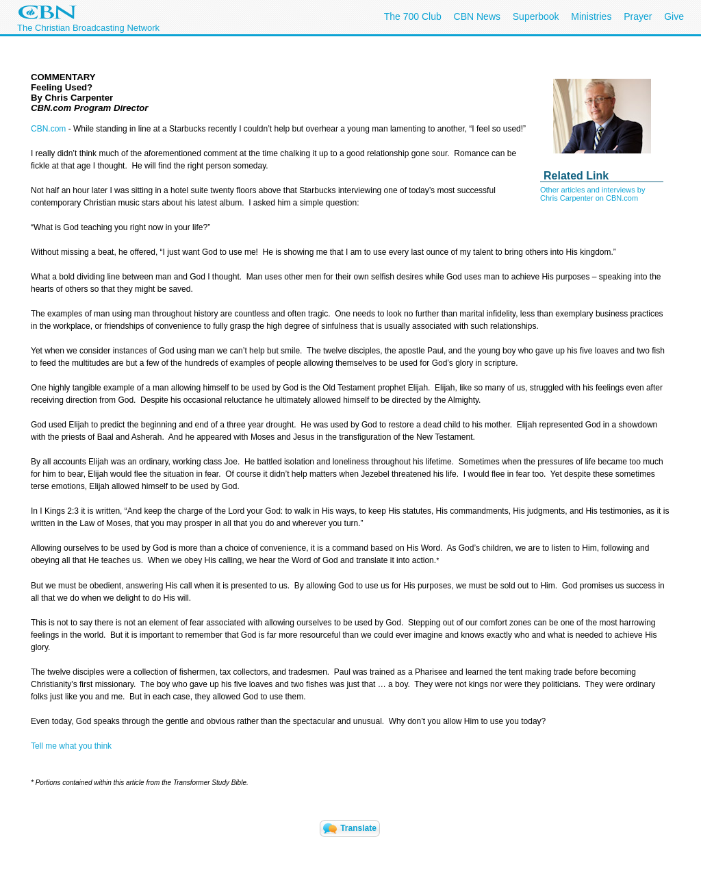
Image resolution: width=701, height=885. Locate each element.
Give (674, 16)
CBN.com (48, 129)
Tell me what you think (71, 746)
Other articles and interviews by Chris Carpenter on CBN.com (592, 194)
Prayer (638, 16)
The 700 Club (413, 16)
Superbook (536, 16)
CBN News (477, 16)
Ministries (591, 16)
